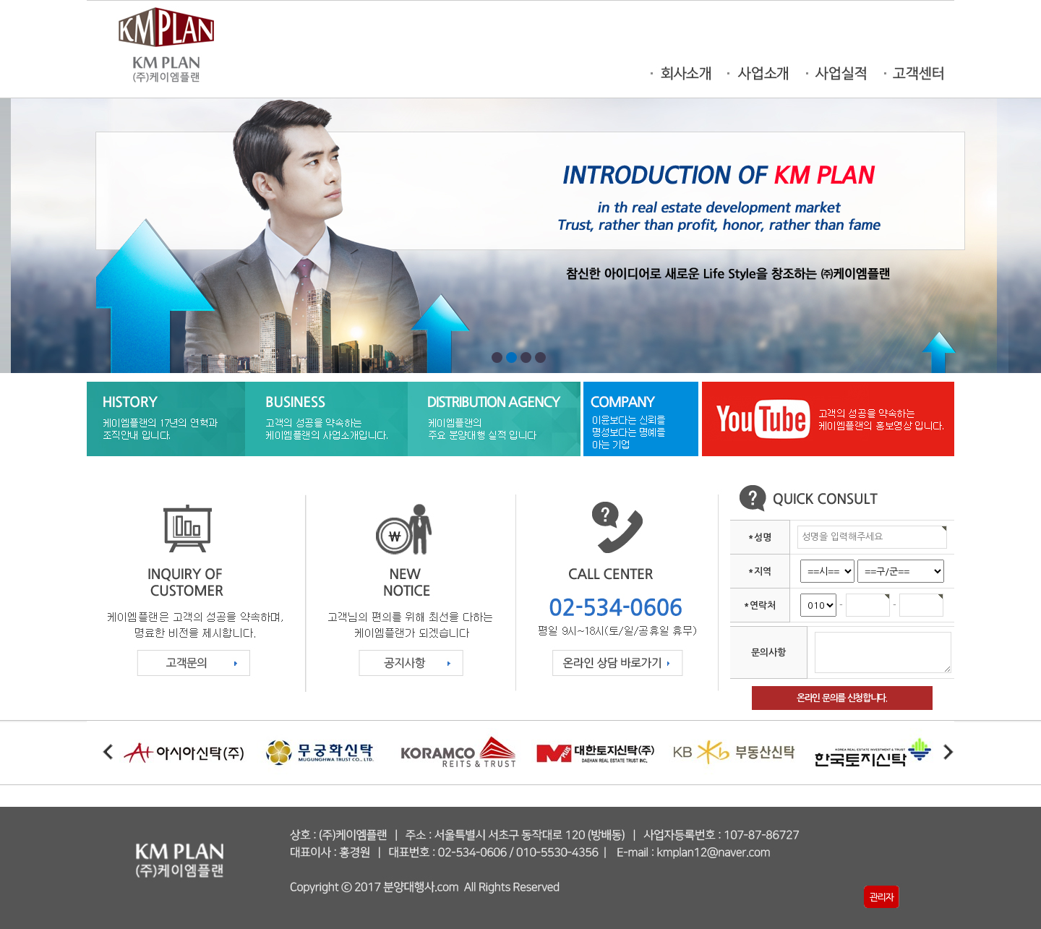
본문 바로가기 (0, 0)
